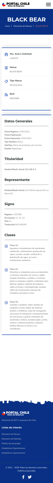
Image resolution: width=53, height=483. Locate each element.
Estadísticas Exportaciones (13, 448)
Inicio (7, 26)
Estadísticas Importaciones (13, 453)
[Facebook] (23, 477)
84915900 (14, 98)
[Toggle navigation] (48, 4)
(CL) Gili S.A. (30, 169)
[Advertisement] (26, 371)
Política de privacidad (11, 443)
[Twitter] (29, 477)
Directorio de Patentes (11, 438)
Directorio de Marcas (23, 26)
